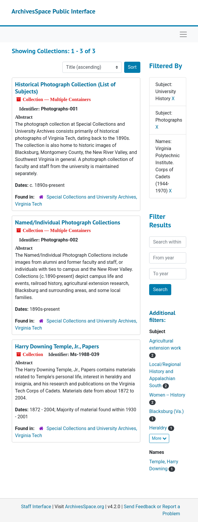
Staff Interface (36, 506)
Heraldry (161, 428)
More (159, 438)
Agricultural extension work (165, 348)
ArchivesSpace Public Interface (53, 11)
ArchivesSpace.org (84, 506)
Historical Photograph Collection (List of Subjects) (65, 87)
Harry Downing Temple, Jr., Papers (57, 346)
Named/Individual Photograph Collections (67, 222)
